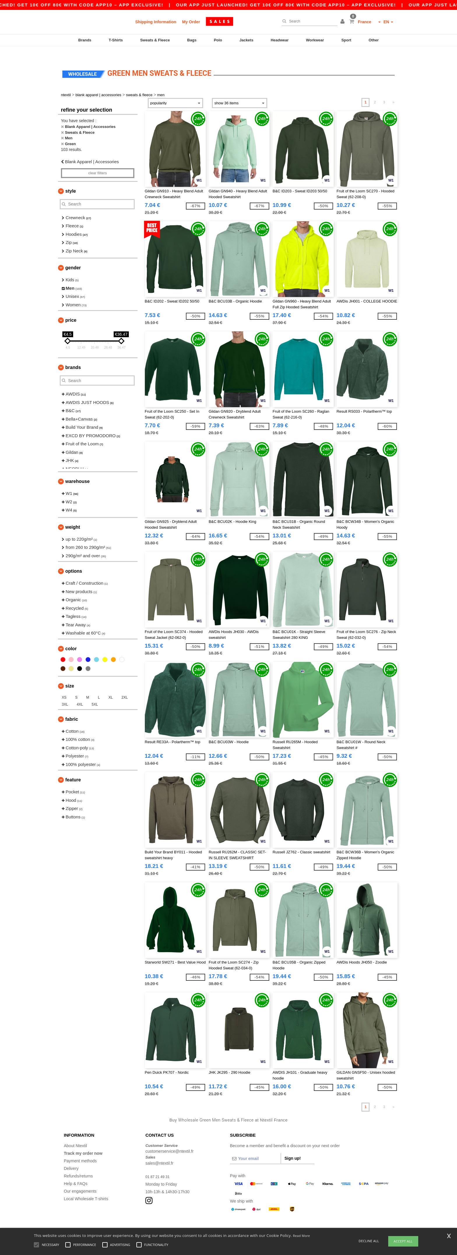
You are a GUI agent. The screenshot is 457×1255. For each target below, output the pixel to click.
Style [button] (70, 179)
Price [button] (70, 309)
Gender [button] (73, 256)
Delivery (71, 1157)
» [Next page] (394, 91)
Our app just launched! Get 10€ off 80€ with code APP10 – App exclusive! (306, 4)
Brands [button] (73, 356)
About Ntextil (75, 1134)
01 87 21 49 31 (159, 1165)
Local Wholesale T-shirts (86, 1187)
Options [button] (73, 560)
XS (64, 686)
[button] (343, 22)
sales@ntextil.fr (159, 1151)
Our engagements (80, 1179)
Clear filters (97, 162)
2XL (125, 686)
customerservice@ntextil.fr (169, 1140)
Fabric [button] (71, 707)
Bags (191, 40)
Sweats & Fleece (155, 40)
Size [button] (69, 674)
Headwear (280, 40)
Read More (301, 1235)
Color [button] (71, 637)
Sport (346, 40)
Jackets (246, 40)
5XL (95, 693)
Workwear (315, 40)
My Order (191, 22)
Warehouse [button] (77, 470)
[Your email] (255, 1147)
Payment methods (80, 1149)
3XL (65, 693)
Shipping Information (155, 22)
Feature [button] (73, 768)
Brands (85, 40)
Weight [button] (72, 515)
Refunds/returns (78, 1164)
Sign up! (292, 1147)
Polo (218, 40)
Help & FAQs (75, 1172)
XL (110, 686)
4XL (80, 693)
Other (374, 40)
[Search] (308, 21)
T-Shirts (116, 40)
